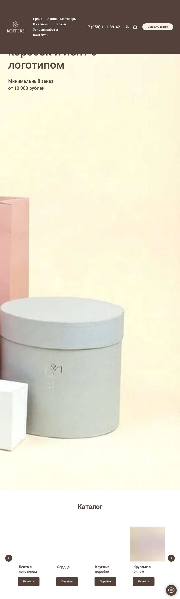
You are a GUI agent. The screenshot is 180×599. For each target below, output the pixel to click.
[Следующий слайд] (171, 558)
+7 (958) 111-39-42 (103, 27)
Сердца (63, 567)
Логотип (59, 24)
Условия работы (45, 29)
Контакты (40, 35)
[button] (127, 27)
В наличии (40, 24)
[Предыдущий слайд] (8, 558)
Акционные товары (61, 19)
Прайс (37, 19)
